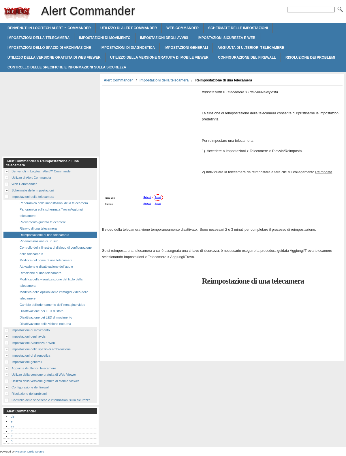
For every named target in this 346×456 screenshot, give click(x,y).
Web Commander (182, 28)
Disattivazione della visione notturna (45, 323)
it (11, 436)
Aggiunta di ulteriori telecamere (250, 48)
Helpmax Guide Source (29, 451)
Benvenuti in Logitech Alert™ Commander (49, 28)
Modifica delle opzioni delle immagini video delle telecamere (54, 295)
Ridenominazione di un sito (39, 241)
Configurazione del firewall (247, 57)
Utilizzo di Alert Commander (128, 28)
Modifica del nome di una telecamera (46, 260)
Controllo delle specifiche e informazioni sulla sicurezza (66, 67)
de (12, 416)
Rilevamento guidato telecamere (43, 222)
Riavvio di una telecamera (38, 228)
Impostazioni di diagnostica (128, 48)
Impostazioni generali (186, 48)
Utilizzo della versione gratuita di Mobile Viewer (159, 57)
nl (12, 441)
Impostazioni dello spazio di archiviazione (49, 48)
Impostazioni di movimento (104, 38)
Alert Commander (17, 13)
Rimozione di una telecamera (40, 273)
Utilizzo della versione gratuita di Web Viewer (54, 57)
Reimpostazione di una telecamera (44, 235)
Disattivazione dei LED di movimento (46, 317)
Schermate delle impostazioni (238, 28)
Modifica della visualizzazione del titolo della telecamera (51, 282)
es (12, 426)
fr (12, 431)
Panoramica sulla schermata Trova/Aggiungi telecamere (51, 212)
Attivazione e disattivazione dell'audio (46, 266)
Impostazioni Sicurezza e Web (226, 38)
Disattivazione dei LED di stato (41, 311)
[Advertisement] (150, 129)
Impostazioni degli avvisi (164, 38)
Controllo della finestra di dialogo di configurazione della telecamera (56, 251)
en (12, 421)
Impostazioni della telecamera (38, 38)
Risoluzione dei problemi (310, 57)
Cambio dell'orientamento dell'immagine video (52, 304)
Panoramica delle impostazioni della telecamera (54, 203)
